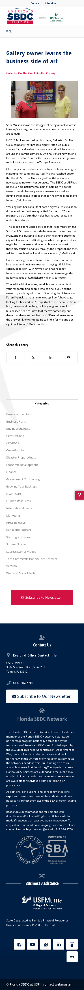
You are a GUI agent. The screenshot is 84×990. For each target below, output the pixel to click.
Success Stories (16, 544)
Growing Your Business (21, 486)
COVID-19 (12, 443)
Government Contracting (23, 479)
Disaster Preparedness (21, 457)
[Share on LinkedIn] (51, 357)
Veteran (11, 566)
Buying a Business (18, 429)
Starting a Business (18, 537)
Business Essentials (19, 414)
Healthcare (13, 494)
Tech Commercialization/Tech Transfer (31, 559)
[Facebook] (19, 944)
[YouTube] (32, 944)
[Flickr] (72, 956)
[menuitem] (34, 3)
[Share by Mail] (69, 357)
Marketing (13, 515)
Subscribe (50, 3)
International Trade (19, 508)
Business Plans (16, 421)
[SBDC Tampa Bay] (34, 16)
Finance (11, 472)
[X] (45, 944)
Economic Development (22, 465)
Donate (34, 3)
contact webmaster (57, 984)
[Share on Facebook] (15, 357)
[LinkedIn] (58, 944)
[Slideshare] (72, 944)
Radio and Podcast (18, 530)
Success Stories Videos (21, 552)
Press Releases (16, 523)
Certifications (15, 436)
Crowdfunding (15, 450)
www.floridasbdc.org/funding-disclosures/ (47, 767)
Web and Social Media (20, 573)
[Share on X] (33, 357)
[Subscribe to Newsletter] (42, 597)
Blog (8, 31)
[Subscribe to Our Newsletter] (42, 697)
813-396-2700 (23, 683)
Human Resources (18, 501)
